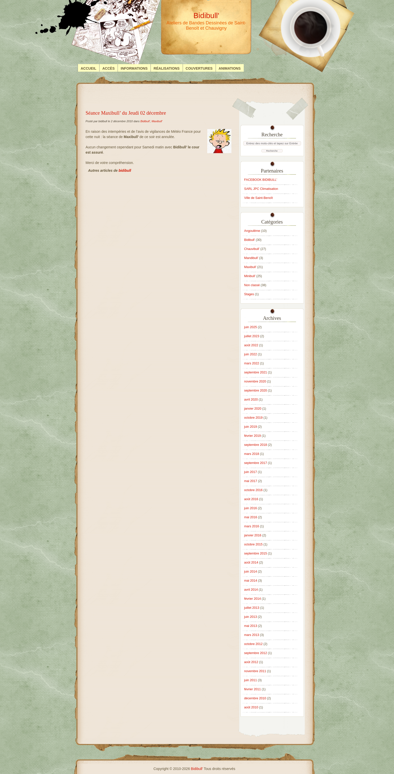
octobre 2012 (253, 644)
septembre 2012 (255, 653)
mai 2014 (250, 580)
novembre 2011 (255, 671)
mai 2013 (250, 626)
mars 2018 (251, 454)
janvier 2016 (253, 535)
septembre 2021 (255, 372)
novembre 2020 (255, 381)
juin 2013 (250, 617)
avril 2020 (251, 399)
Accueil (88, 68)
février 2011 (252, 689)
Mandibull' (251, 258)
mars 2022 (251, 363)
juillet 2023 (251, 336)
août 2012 (251, 662)
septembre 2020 (255, 390)
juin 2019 (250, 426)
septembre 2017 (255, 463)
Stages (249, 294)
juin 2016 (250, 508)
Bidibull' (145, 121)
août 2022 (251, 345)
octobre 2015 (253, 544)
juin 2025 (250, 327)
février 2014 (252, 598)
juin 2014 (250, 571)
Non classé (252, 285)
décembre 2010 (255, 698)
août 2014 (251, 562)
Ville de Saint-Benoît (258, 198)
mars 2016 (251, 526)
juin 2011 (250, 680)
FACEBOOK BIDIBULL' (260, 180)
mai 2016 (250, 517)
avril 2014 (251, 589)
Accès (108, 68)
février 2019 (252, 436)
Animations (230, 68)
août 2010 (251, 707)
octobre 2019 (253, 417)
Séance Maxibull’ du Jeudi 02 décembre (126, 113)
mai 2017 (250, 481)
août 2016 (251, 499)
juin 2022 (250, 354)
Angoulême (252, 231)
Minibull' (250, 276)
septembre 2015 (255, 553)
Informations (134, 68)
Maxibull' (157, 121)
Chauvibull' (252, 249)
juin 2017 (250, 472)
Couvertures (199, 68)
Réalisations (166, 68)
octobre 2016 (253, 490)
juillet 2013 (251, 608)
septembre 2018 (255, 445)
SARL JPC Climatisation (261, 189)
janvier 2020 (253, 408)
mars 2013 (251, 635)
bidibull (125, 170)
